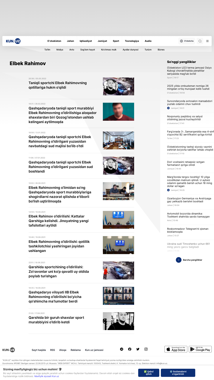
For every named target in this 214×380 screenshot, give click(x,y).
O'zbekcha (187, 41)
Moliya (59, 49)
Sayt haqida (39, 350)
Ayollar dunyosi (130, 49)
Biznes (161, 49)
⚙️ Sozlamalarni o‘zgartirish (178, 372)
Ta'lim (47, 49)
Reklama (76, 350)
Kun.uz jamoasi (94, 350)
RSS (52, 350)
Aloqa (62, 350)
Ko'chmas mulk (108, 49)
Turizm (148, 49)
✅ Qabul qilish (149, 372)
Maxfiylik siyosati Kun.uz (46, 376)
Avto (71, 49)
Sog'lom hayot (87, 49)
